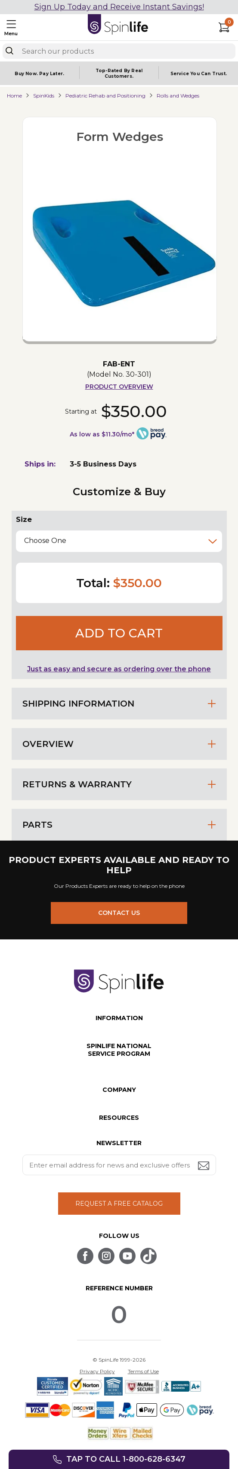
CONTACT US (119, 913)
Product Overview (119, 386)
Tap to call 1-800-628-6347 (125, 1459)
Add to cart (119, 633)
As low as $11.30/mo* (102, 434)
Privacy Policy (97, 1371)
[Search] (9, 51)
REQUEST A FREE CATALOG (119, 1203)
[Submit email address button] (204, 1166)
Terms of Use (143, 1371)
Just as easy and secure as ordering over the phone (119, 669)
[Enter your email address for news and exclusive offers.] (119, 1165)
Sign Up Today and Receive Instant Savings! (119, 7)
